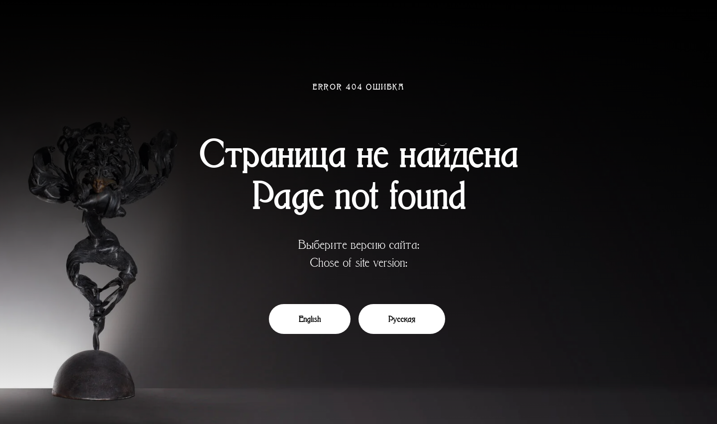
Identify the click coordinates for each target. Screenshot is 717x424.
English (310, 319)
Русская (401, 319)
